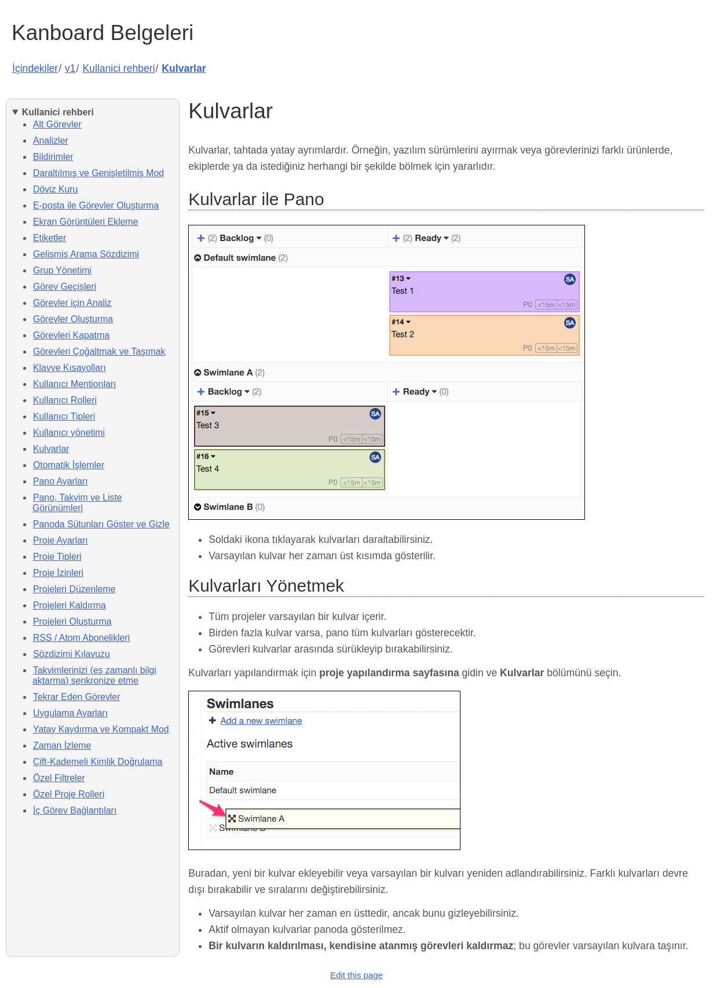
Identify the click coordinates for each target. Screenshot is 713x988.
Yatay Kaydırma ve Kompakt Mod (101, 729)
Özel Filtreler (59, 778)
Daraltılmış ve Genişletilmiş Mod (98, 173)
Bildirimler (53, 157)
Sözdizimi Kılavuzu (71, 654)
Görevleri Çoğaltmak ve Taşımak (99, 351)
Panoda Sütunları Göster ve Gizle (101, 524)
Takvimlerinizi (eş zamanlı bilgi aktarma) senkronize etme (94, 675)
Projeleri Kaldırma (69, 605)
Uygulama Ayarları (70, 713)
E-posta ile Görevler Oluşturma (96, 205)
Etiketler (49, 238)
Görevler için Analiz (72, 303)
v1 (70, 68)
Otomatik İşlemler (68, 465)
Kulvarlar (184, 68)
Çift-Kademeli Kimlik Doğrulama (97, 762)
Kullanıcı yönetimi (69, 433)
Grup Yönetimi (62, 270)
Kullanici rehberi (118, 68)
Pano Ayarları (60, 481)
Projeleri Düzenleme (74, 589)
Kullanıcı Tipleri (64, 416)
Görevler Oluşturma (73, 319)
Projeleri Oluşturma (72, 621)
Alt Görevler (57, 124)
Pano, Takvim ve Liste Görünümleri (77, 503)
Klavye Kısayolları (69, 368)
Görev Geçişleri (64, 286)
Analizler (50, 140)
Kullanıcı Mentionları (74, 384)
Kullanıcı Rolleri (65, 400)
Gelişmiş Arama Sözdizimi (86, 254)
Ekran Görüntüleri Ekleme (85, 222)
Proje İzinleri (58, 573)
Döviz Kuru (55, 189)
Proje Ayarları (60, 540)
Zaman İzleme (62, 745)
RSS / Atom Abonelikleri (81, 638)
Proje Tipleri (57, 557)
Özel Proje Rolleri (68, 794)
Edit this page (356, 975)
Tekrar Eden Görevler (76, 697)
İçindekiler (35, 68)
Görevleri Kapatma (71, 335)
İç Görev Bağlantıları (74, 810)
